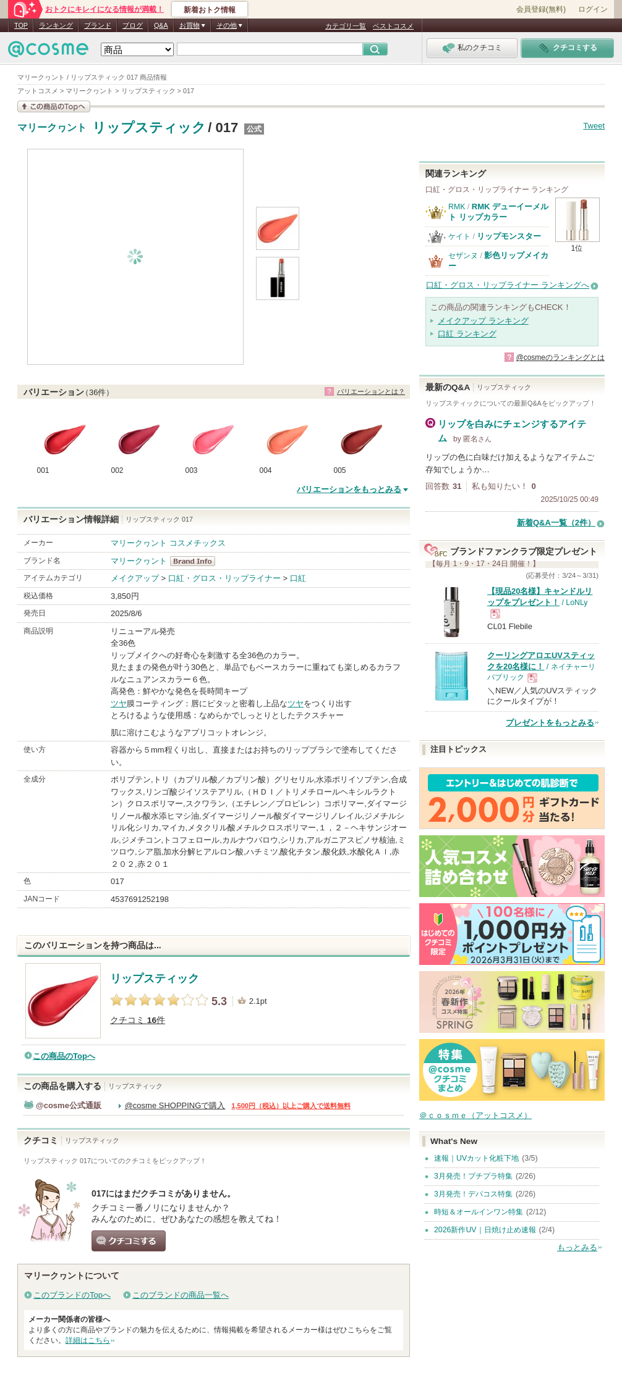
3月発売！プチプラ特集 (473, 1176)
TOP (21, 25)
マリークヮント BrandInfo (196, 561)
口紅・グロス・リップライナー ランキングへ (507, 285)
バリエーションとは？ (371, 391)
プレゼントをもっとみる (550, 722)
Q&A (161, 25)
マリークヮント (52, 127)
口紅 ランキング (467, 333)
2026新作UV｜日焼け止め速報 (485, 1229)
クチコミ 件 (137, 1020)
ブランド (97, 25)
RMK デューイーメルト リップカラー (498, 211)
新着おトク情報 (210, 10)
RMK (456, 206)
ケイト (459, 236)
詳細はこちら (88, 1340)
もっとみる (577, 1247)
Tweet (594, 125)
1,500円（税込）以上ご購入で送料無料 (291, 1105)
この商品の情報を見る (53, 106)
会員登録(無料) (541, 9)
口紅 (298, 578)
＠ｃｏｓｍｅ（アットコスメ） (475, 1115)
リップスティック (149, 127)
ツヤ (119, 703)
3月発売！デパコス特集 (473, 1194)
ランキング (56, 25)
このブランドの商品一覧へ (180, 1295)
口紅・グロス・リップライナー (224, 578)
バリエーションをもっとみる (349, 489)
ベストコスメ (393, 26)
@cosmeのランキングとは (560, 357)
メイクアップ (135, 578)
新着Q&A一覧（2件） (556, 522)
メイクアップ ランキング (483, 320)
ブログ (132, 25)
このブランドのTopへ (72, 1295)
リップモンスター (509, 236)
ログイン (593, 9)
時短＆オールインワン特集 (478, 1212)
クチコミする (129, 1240)
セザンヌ (463, 255)
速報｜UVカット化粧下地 (476, 1158)
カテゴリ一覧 (345, 26)
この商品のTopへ (64, 1056)
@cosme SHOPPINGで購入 (175, 1105)
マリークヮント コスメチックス (168, 543)
